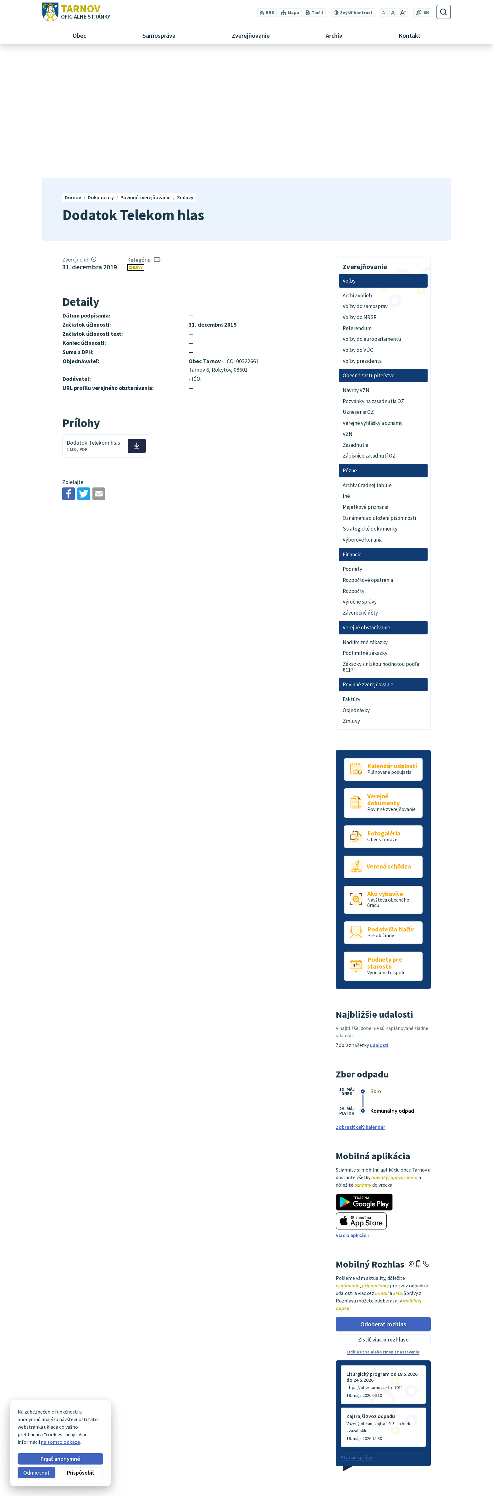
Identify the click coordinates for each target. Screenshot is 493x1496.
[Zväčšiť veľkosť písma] (403, 12)
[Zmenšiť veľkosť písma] (384, 12)
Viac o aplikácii (352, 1112)
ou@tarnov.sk (432, 1482)
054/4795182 (429, 1467)
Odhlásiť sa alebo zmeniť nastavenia (383, 1228)
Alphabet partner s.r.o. (124, 1422)
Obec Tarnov (91, 1428)
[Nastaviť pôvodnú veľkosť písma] (392, 12)
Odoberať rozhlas (383, 1200)
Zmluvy (135, 143)
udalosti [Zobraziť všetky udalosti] (379, 922)
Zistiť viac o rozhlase (383, 1216)
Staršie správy (356, 1334)
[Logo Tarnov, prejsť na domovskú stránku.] (76, 12)
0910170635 (428, 1474)
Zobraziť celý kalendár (360, 1003)
